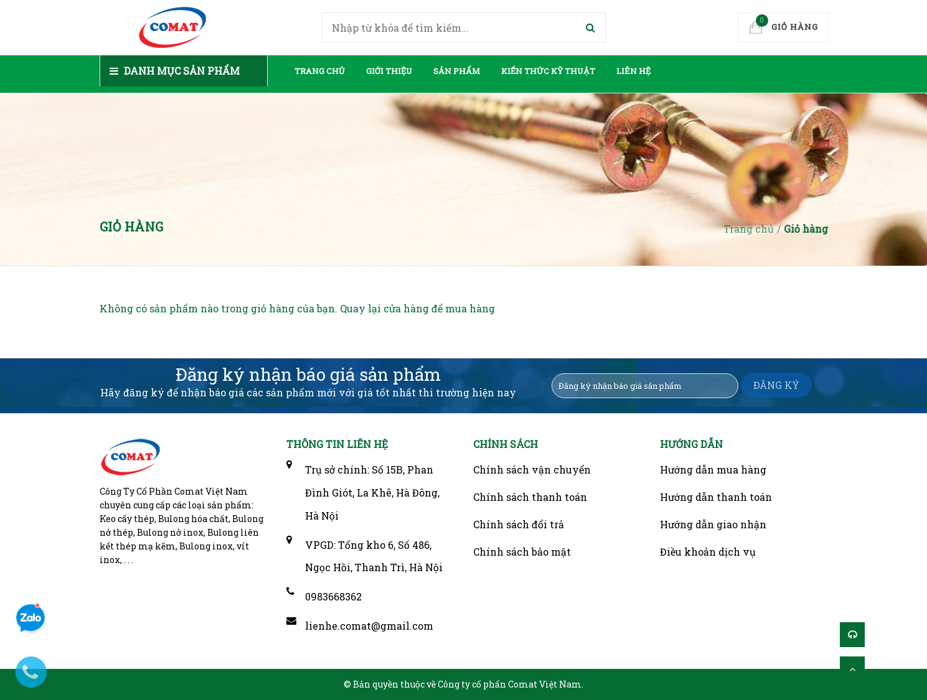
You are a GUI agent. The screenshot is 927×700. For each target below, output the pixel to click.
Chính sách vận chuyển (532, 469)
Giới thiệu (389, 71)
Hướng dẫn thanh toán (716, 496)
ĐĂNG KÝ (776, 384)
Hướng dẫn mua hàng (713, 469)
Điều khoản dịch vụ (708, 551)
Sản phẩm (456, 71)
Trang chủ (319, 71)
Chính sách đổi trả (518, 524)
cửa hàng (406, 308)
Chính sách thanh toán (530, 496)
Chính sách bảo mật (522, 551)
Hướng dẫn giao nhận (713, 524)
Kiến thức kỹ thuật (548, 71)
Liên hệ (633, 71)
